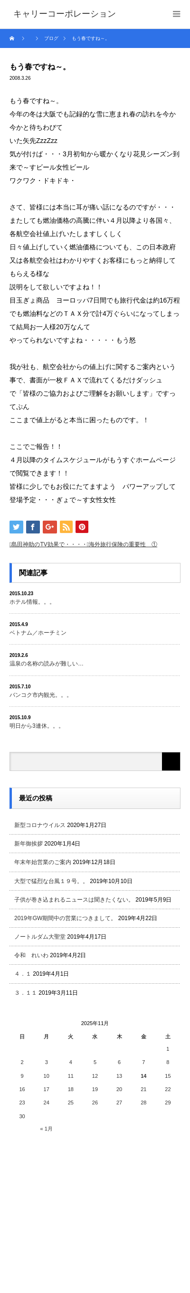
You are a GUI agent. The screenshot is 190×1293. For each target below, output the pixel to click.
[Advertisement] (81, 1208)
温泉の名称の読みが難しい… (47, 663)
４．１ (22, 973)
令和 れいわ (31, 955)
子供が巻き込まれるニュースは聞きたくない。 (74, 899)
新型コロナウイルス (40, 825)
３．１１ (25, 992)
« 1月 (46, 1128)
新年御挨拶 (28, 843)
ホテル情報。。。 (32, 602)
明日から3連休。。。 (37, 726)
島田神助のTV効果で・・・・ (49, 544)
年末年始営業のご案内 (42, 862)
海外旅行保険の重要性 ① (123, 544)
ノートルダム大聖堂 (40, 936)
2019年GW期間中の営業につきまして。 (65, 918)
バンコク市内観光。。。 (41, 695)
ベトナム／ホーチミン (38, 632)
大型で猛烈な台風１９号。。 (51, 881)
